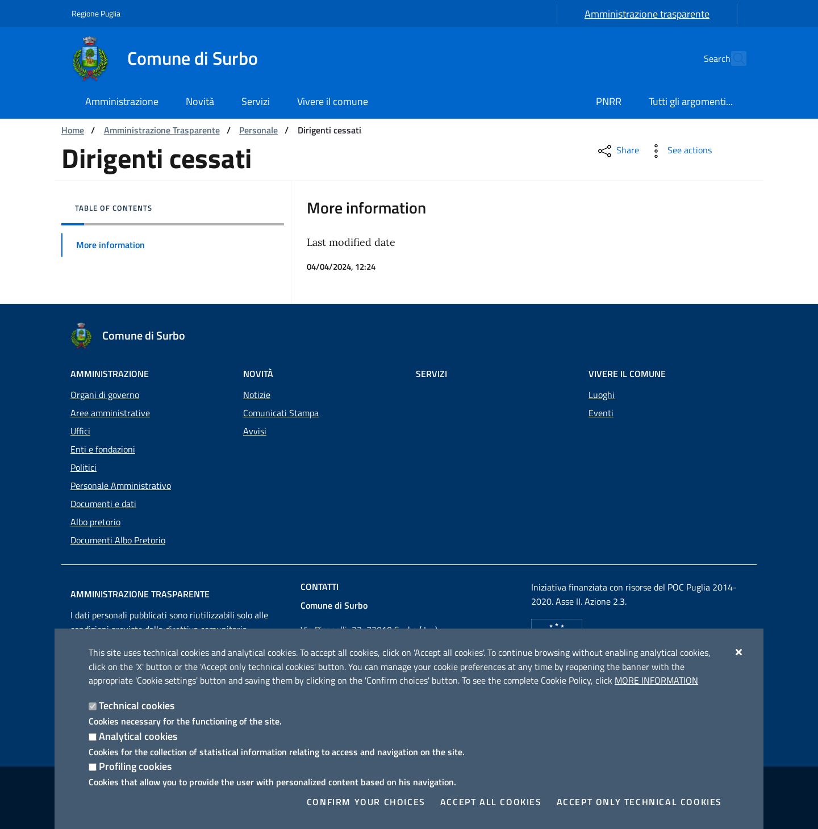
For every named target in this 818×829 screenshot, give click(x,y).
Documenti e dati (103, 503)
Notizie (256, 394)
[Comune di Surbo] (172, 58)
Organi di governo (104, 394)
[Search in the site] (732, 58)
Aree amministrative (110, 413)
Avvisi (254, 431)
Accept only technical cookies (639, 802)
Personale (258, 130)
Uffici (80, 431)
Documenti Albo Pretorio (117, 540)
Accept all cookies (491, 802)
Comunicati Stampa (281, 413)
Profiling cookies (135, 766)
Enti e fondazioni (102, 449)
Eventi (601, 413)
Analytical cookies (138, 736)
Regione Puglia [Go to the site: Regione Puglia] (96, 13)
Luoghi (602, 394)
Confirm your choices (366, 802)
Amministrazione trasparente (647, 14)
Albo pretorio (95, 522)
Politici (83, 467)
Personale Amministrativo (120, 485)
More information (656, 680)
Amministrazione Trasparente (162, 130)
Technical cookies (136, 705)
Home (72, 130)
